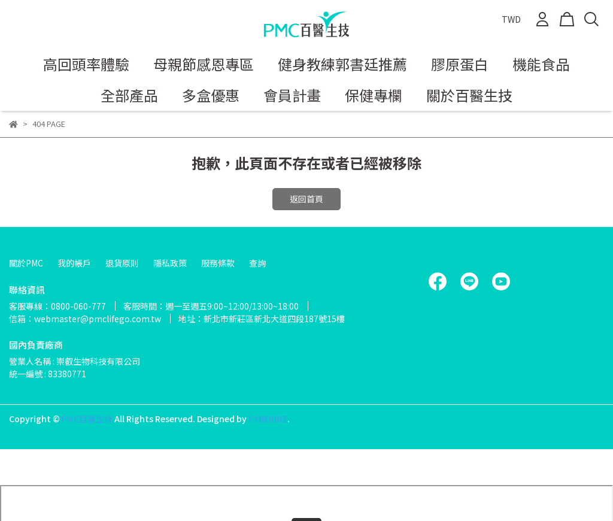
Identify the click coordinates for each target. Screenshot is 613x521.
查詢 (257, 263)
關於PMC (26, 263)
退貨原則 (122, 263)
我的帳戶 (74, 263)
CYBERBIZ (267, 419)
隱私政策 (170, 263)
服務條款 (218, 263)
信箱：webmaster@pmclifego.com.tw (85, 319)
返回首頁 (306, 199)
